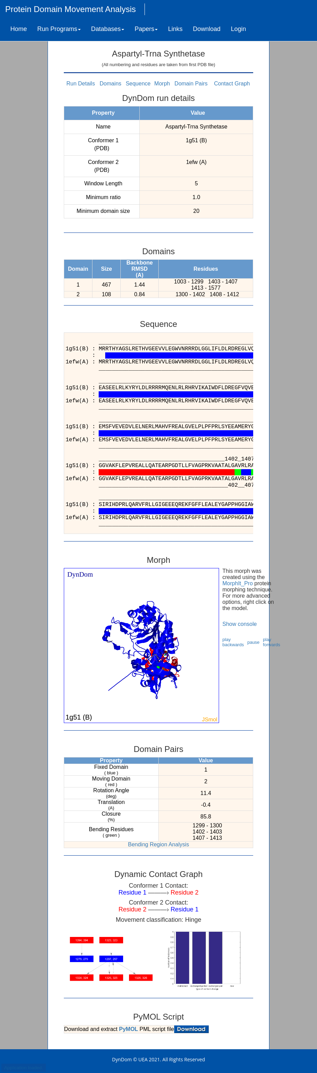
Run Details (80, 83)
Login (238, 28)
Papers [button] (146, 28)
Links (175, 28)
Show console (239, 624)
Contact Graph (232, 83)
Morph (162, 83)
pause (253, 642)
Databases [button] (107, 28)
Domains (110, 83)
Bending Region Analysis (158, 844)
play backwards (233, 642)
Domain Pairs (191, 83)
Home (18, 28)
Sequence (138, 83)
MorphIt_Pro (237, 583)
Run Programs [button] (59, 28)
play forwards (271, 642)
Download (206, 28)
